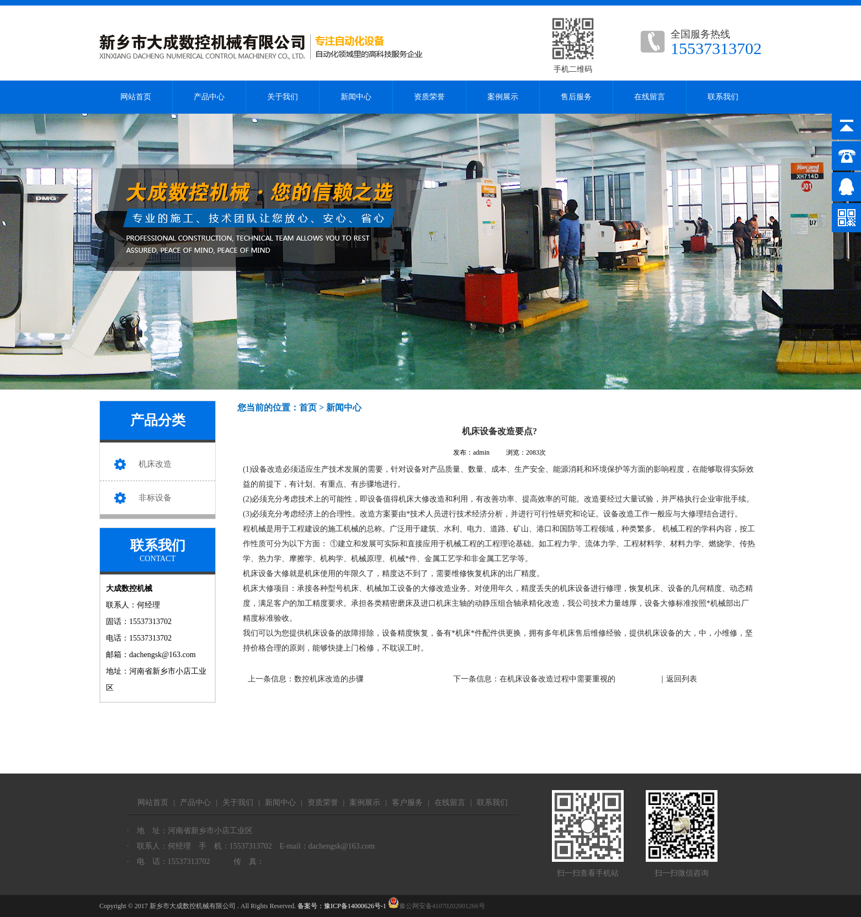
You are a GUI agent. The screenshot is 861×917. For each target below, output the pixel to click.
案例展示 (502, 97)
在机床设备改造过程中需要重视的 (557, 679)
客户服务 (407, 802)
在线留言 (649, 97)
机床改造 (155, 464)
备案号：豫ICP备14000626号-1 (341, 906)
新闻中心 (356, 97)
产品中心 (209, 97)
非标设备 (155, 497)
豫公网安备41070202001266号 (436, 906)
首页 (308, 407)
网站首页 (135, 97)
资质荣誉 (429, 97)
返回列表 (681, 679)
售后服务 (576, 97)
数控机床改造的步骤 (329, 679)
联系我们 (723, 97)
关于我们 (282, 97)
